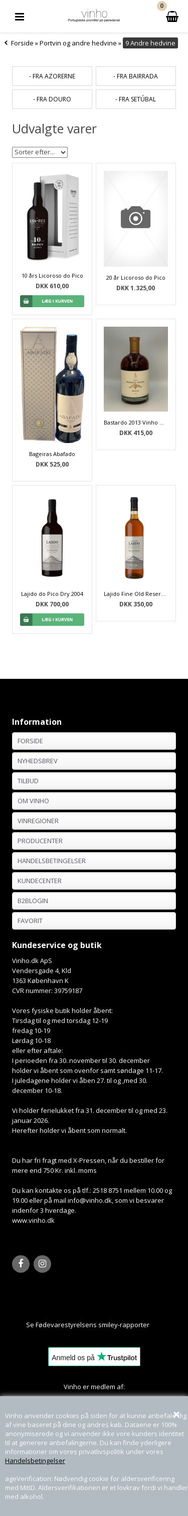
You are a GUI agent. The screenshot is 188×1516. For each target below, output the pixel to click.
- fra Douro (52, 99)
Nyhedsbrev (38, 760)
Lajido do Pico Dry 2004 (52, 593)
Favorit (30, 920)
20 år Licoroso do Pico (135, 277)
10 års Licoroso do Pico (52, 275)
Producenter (40, 840)
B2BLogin (33, 900)
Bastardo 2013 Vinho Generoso (136, 422)
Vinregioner (38, 820)
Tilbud (28, 780)
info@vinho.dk (90, 1200)
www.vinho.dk (33, 1220)
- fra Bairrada (135, 76)
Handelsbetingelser (35, 1460)
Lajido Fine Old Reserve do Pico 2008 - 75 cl (136, 593)
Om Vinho (33, 800)
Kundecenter (40, 880)
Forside (22, 42)
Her (155, 1324)
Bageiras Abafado (52, 454)
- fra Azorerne (52, 76)
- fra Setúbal (135, 99)
